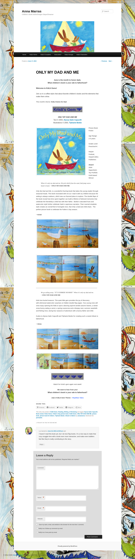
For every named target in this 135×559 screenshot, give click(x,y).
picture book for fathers (47, 416)
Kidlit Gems (54, 412)
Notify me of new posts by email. (48, 532)
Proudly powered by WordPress (67, 546)
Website (40, 519)
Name (41, 497)
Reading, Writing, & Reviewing (67, 412)
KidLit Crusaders (46, 54)
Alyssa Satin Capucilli (73, 120)
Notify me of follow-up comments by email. (51, 528)
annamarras (81, 416)
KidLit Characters (82, 54)
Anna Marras (32, 11)
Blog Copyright (55, 555)
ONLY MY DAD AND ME (84, 414)
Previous (103, 61)
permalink (39, 417)
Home (24, 54)
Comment (41, 468)
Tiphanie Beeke (75, 123)
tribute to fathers (70, 416)
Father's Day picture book (61, 414)
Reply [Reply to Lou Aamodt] (42, 444)
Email (41, 508)
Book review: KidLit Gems (44, 414)
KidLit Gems (33, 54)
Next (111, 61)
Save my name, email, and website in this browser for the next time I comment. (61, 524)
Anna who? (57, 54)
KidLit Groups (69, 54)
